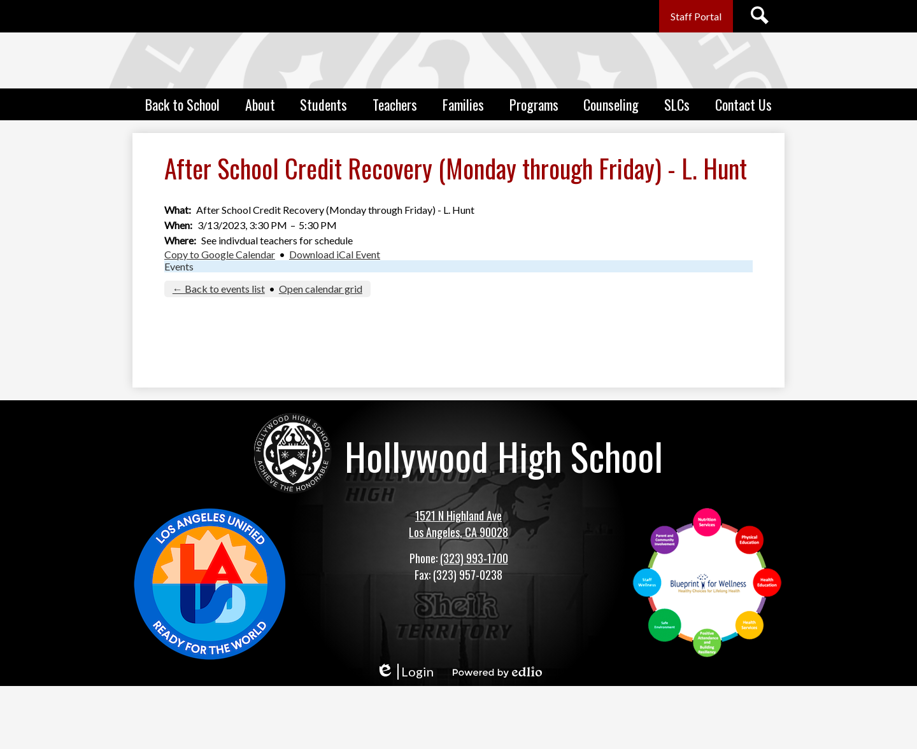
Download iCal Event (334, 254)
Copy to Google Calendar (219, 254)
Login (405, 672)
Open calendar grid (320, 289)
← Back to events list (219, 289)
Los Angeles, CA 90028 (458, 532)
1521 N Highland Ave (458, 515)
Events (179, 266)
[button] (182, 104)
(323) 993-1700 (474, 558)
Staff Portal (696, 16)
